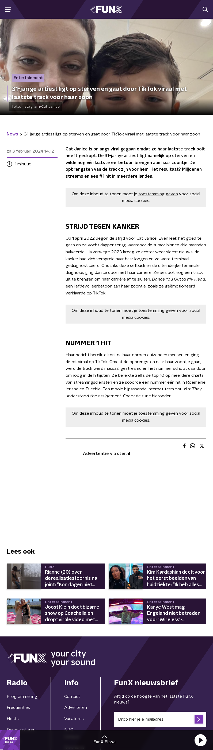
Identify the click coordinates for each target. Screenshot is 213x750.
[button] (200, 740)
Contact (72, 696)
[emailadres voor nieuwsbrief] (160, 719)
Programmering (22, 696)
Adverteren (75, 707)
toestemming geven (158, 194)
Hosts (13, 719)
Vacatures (74, 719)
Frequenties (18, 707)
